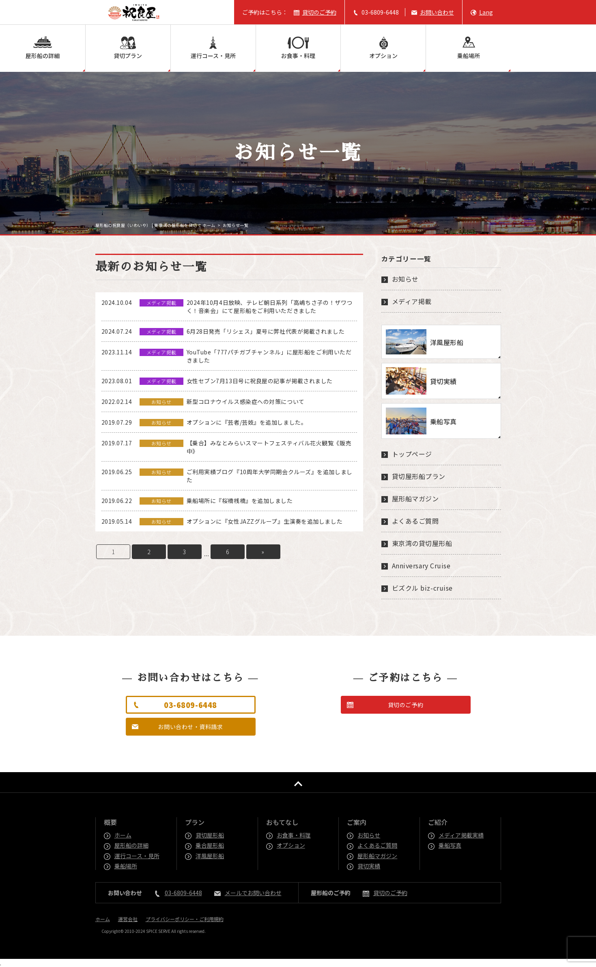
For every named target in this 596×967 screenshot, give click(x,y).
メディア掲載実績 (461, 835)
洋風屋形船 (210, 856)
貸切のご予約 (319, 12)
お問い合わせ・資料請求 (190, 727)
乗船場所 (468, 56)
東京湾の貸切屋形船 (422, 543)
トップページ (412, 454)
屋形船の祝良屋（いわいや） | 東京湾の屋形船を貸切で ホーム (155, 225)
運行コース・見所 (213, 56)
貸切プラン (128, 56)
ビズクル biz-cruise (422, 588)
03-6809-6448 (380, 12)
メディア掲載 (412, 301)
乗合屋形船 (210, 845)
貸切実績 (369, 866)
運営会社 (128, 918)
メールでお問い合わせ (253, 893)
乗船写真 (450, 845)
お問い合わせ (437, 12)
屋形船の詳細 (43, 56)
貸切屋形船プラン (418, 476)
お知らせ (405, 279)
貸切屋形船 (210, 835)
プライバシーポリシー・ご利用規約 (185, 918)
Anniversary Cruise (421, 565)
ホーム (123, 835)
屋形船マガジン (415, 498)
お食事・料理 (298, 56)
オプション (383, 56)
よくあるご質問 (415, 521)
